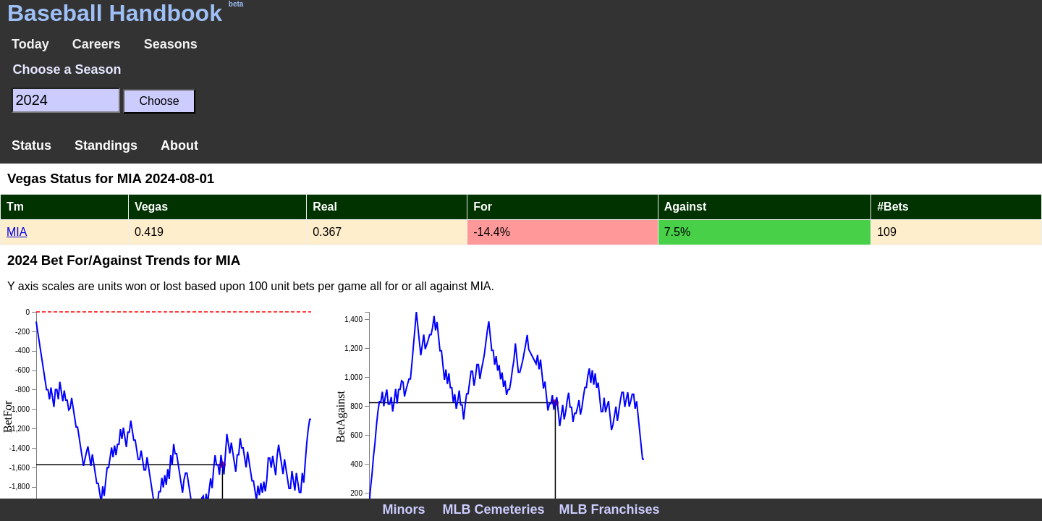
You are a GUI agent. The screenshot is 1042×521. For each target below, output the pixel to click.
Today (30, 44)
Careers (96, 44)
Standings (106, 145)
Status (31, 145)
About (179, 145)
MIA (17, 232)
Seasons (171, 44)
